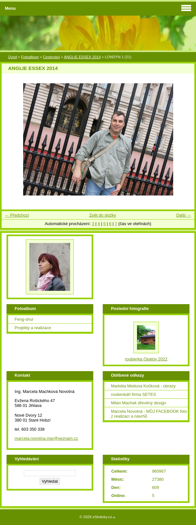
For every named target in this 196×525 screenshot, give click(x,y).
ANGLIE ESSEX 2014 (82, 57)
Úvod (12, 57)
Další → (183, 215)
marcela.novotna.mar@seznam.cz (46, 438)
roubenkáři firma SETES (133, 394)
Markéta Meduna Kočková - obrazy (143, 386)
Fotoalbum (30, 57)
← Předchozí (17, 215)
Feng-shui (24, 319)
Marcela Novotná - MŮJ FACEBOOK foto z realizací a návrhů (149, 414)
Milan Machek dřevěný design (138, 402)
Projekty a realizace (33, 327)
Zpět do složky (102, 215)
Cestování (51, 57)
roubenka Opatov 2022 (146, 359)
